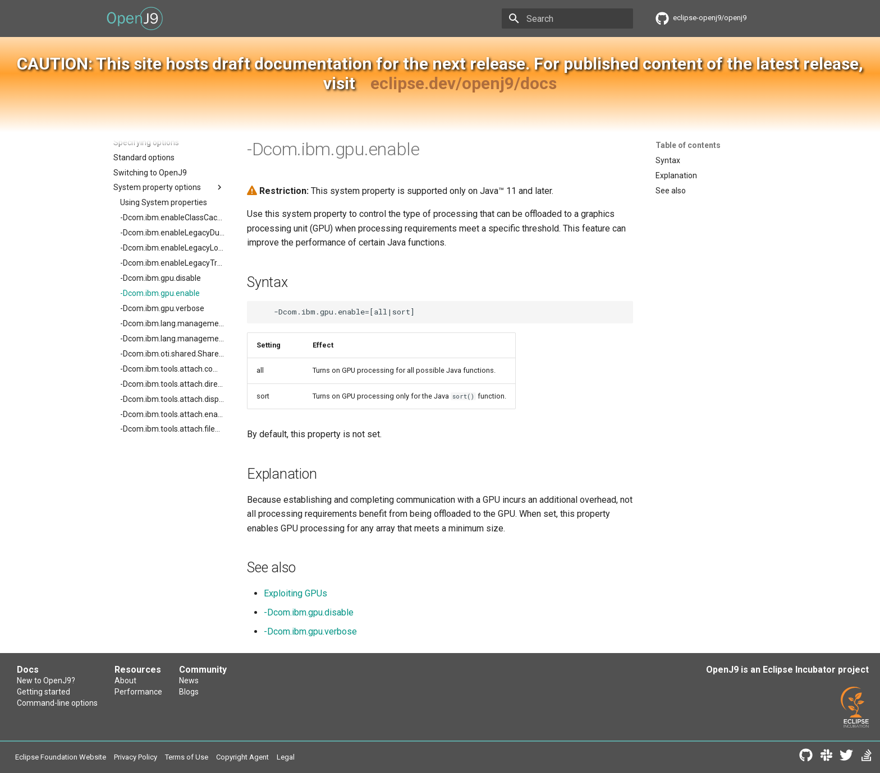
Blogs (189, 691)
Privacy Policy (135, 757)
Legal (286, 757)
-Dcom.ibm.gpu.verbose (310, 631)
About (125, 680)
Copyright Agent (242, 757)
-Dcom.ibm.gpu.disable (309, 612)
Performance (138, 691)
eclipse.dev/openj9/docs (463, 83)
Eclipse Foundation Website (60, 757)
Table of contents (688, 145)
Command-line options (57, 702)
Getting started (43, 691)
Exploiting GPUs (295, 593)
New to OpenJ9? (46, 680)
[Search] (567, 18)
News (189, 680)
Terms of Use (186, 757)
